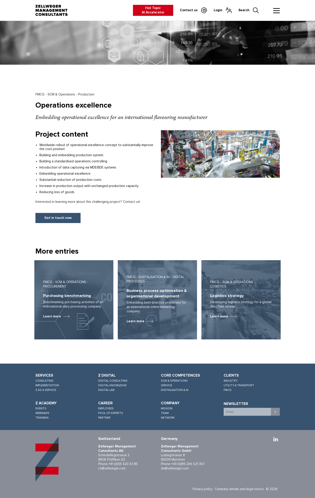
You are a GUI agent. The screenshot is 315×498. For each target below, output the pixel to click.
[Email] (247, 412)
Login (218, 10)
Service (166, 385)
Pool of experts (110, 413)
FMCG (228, 390)
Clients (231, 375)
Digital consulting (112, 380)
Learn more (52, 316)
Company (170, 403)
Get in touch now (58, 218)
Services (44, 375)
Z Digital (107, 375)
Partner (104, 417)
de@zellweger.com (175, 468)
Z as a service (45, 390)
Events (40, 408)
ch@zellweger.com (111, 468)
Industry (231, 380)
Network (168, 417)
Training (42, 417)
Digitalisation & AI (174, 390)
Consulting (44, 380)
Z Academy (46, 403)
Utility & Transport (239, 385)
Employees (106, 408)
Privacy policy (202, 489)
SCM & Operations (174, 380)
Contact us (189, 10)
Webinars (42, 413)
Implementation (47, 385)
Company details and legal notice (239, 489)
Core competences (180, 375)
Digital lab (106, 390)
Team (165, 413)
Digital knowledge (112, 385)
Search (243, 10)
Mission (166, 408)
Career (105, 403)
